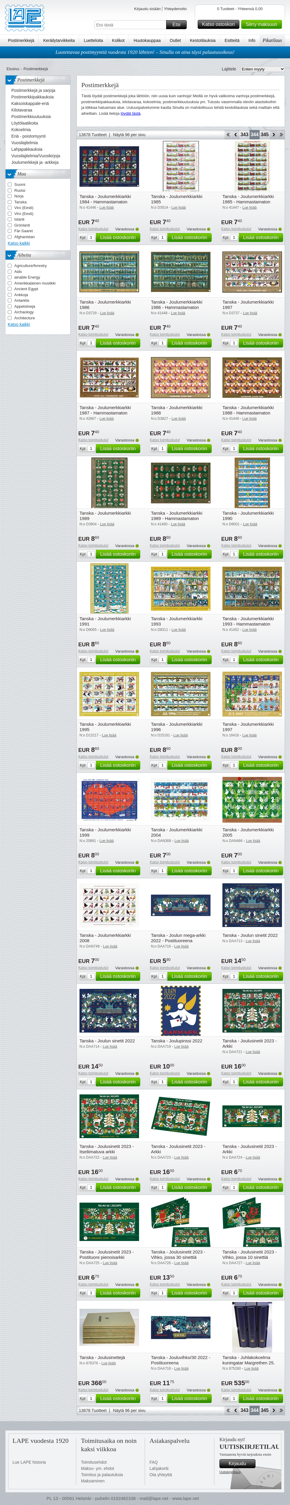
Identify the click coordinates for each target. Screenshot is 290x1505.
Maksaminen (93, 1481)
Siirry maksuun (263, 24)
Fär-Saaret (23, 231)
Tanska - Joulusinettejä (102, 1357)
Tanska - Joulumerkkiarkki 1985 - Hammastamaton (248, 199)
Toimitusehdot (94, 1462)
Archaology (24, 312)
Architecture (24, 318)
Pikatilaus (272, 40)
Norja (19, 196)
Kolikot (118, 40)
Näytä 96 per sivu (129, 134)
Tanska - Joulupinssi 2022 (176, 1040)
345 (265, 134)
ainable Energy (27, 277)
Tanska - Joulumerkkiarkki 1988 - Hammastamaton (248, 410)
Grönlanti (22, 225)
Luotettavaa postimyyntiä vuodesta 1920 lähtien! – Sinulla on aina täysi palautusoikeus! (145, 52)
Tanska (20, 202)
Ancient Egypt (26, 289)
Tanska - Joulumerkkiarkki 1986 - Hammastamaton (176, 304)
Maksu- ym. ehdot (97, 1468)
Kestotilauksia (203, 40)
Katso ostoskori (220, 24)
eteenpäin (273, 134)
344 (255, 134)
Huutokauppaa (147, 40)
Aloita (228, 134)
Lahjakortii (159, 1468)
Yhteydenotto (175, 9)
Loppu (281, 134)
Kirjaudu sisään (147, 9)
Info (252, 40)
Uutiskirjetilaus (230, 1472)
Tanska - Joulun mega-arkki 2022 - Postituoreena (178, 938)
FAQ (153, 1462)
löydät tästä (131, 113)
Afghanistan (24, 237)
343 (245, 134)
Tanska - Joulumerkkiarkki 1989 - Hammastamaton (176, 515)
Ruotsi (19, 190)
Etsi (178, 24)
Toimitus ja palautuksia (102, 1474)
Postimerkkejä (21, 40)
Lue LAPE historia (29, 1462)
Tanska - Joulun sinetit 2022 (250, 935)
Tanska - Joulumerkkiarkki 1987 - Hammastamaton (105, 410)
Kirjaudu (241, 1463)
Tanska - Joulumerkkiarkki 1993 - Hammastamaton (248, 621)
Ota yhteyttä (160, 1474)
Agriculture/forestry (30, 265)
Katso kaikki (19, 243)
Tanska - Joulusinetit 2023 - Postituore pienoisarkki (106, 1254)
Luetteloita (93, 40)
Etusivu (13, 69)
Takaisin (235, 134)
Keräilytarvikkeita (59, 40)
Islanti (19, 219)
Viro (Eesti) (23, 207)
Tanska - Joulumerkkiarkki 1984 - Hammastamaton (105, 199)
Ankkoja (21, 295)
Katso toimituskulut (93, 229)
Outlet (175, 40)
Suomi (19, 184)
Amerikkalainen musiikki (35, 283)
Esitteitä (231, 40)
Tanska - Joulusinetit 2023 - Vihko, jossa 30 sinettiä (178, 1254)
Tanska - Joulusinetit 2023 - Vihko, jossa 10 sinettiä (249, 1254)
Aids (18, 271)
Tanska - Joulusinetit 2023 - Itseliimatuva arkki (106, 1149)
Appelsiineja (24, 306)
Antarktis (21, 300)
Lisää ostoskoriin (119, 237)
